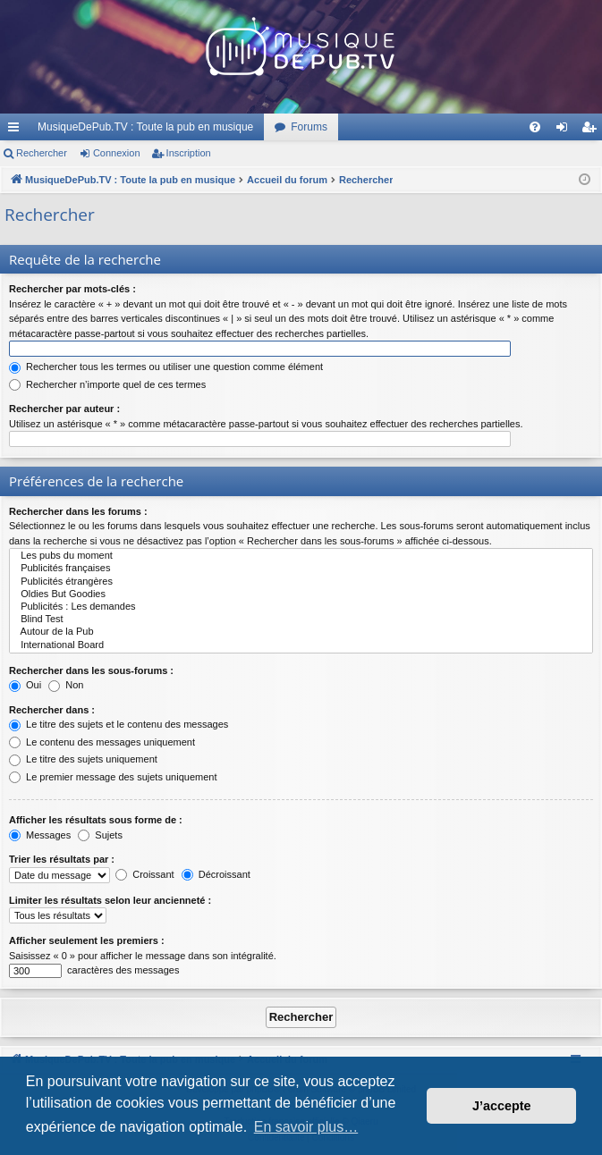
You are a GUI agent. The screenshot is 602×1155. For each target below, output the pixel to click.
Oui (25, 684)
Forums (309, 127)
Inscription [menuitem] (592, 130)
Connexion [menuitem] (565, 130)
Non (65, 684)
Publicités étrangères (301, 582)
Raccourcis (17, 130)
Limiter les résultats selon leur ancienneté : (110, 900)
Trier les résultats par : (61, 859)
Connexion (116, 153)
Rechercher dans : (52, 709)
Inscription (188, 153)
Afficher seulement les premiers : (87, 940)
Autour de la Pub (301, 632)
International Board (301, 645)
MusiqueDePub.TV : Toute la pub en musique (145, 127)
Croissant (144, 874)
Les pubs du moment (301, 556)
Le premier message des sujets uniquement (112, 776)
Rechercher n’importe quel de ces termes (107, 384)
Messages (40, 835)
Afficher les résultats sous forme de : (95, 819)
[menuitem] (534, 127)
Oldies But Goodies (301, 594)
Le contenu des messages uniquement (102, 742)
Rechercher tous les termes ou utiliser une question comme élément (166, 366)
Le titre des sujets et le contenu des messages (118, 724)
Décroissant (216, 874)
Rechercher (41, 153)
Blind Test (301, 619)
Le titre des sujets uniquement (83, 759)
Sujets (100, 835)
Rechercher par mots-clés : (72, 288)
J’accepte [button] (501, 1106)
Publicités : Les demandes (301, 607)
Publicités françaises (301, 568)
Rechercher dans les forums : (78, 511)
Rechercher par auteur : (64, 408)
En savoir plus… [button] (306, 1126)
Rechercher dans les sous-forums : (91, 670)
